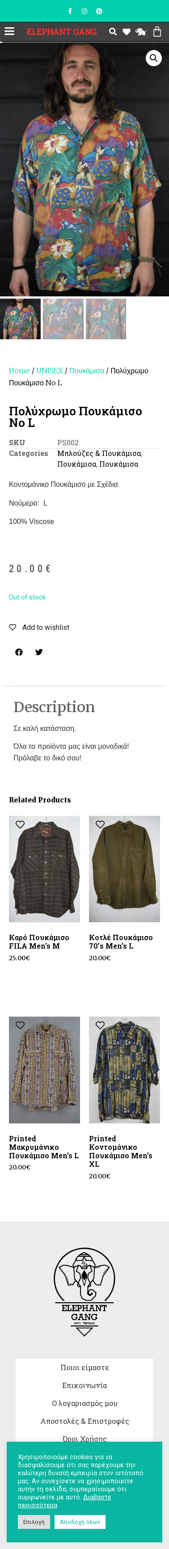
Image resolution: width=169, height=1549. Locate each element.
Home (19, 370)
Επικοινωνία (84, 1385)
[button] (9, 32)
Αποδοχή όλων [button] (80, 1522)
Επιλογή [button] (34, 1522)
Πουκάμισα (86, 370)
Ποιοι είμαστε (84, 1367)
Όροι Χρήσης (85, 1438)
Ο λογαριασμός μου (85, 1403)
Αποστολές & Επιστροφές (84, 1421)
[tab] (9, 682)
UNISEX (49, 370)
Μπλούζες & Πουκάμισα (99, 453)
